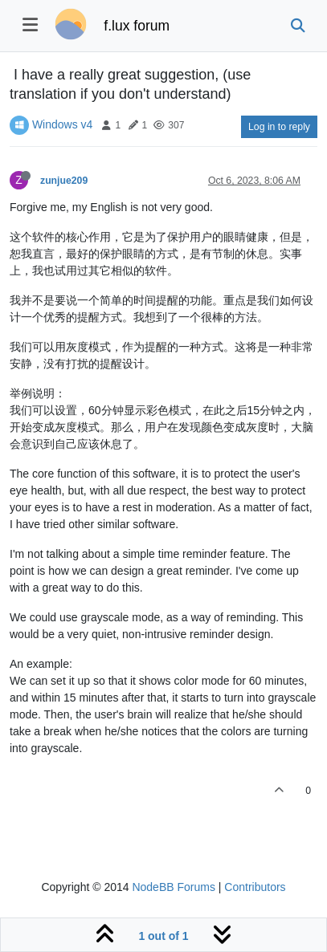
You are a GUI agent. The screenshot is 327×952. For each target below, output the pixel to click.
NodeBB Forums (173, 887)
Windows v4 (62, 124)
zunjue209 (64, 180)
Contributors (254, 887)
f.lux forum (137, 26)
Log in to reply (279, 126)
